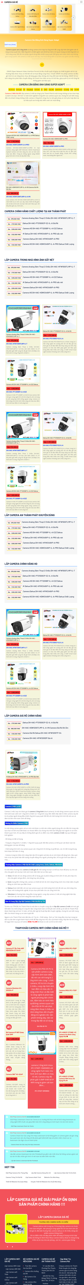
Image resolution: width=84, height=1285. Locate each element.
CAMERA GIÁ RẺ (9, 2)
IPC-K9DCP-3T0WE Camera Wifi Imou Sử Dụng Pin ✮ (67, 1078)
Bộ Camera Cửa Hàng (29, 1278)
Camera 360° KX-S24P (14, 1074)
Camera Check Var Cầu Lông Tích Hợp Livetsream (25, 1144)
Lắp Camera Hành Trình (33, 1177)
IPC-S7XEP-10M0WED (42, 1091)
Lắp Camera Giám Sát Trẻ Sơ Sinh (65, 1173)
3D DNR (77, 89)
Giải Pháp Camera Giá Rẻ (18, 1117)
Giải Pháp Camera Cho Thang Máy (17, 1173)
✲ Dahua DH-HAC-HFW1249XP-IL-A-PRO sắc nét (35, 234)
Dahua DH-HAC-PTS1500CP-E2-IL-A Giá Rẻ (32, 223)
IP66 (71, 89)
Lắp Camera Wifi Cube (12, 1266)
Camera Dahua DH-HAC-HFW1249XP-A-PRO (33, 239)
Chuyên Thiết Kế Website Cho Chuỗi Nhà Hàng (46, 1182)
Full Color (37, 89)
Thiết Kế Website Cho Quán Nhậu (17, 1182)
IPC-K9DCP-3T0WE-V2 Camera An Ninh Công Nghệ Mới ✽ (67, 1034)
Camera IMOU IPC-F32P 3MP (68, 991)
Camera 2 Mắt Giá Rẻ (13, 93)
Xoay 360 (51, 89)
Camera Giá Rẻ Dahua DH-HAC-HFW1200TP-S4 (34, 733)
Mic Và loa (12, 89)
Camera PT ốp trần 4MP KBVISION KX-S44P (15, 949)
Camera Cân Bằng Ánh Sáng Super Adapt (42, 84)
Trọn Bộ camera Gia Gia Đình (30, 1267)
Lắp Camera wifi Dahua (11, 1278)
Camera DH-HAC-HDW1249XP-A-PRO (55, 139)
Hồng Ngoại (30, 89)
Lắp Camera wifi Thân (11, 1273)
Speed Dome (58, 89)
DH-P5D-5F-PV (42, 1026)
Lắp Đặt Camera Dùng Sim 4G (41, 1173)
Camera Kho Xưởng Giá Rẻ (31, 1272)
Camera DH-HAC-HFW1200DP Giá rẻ (29, 738)
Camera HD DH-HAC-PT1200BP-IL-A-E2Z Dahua (34, 229)
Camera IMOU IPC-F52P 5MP (68, 949)
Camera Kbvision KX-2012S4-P (14, 989)
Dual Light (19, 89)
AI (41, 89)
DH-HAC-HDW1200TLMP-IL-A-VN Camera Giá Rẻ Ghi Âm (22, 188)
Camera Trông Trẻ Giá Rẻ (14, 1177)
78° (24, 89)
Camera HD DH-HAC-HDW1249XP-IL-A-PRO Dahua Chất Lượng (22, 136)
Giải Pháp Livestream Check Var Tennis (22, 1126)
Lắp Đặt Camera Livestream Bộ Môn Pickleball (24, 1160)
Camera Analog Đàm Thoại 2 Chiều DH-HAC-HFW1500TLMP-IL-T (41, 218)
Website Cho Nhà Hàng (51, 1177)
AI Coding (66, 89)
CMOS (45, 89)
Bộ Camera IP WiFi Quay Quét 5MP (15, 1033)
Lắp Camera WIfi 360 (12, 1269)
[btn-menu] (81, 2)
